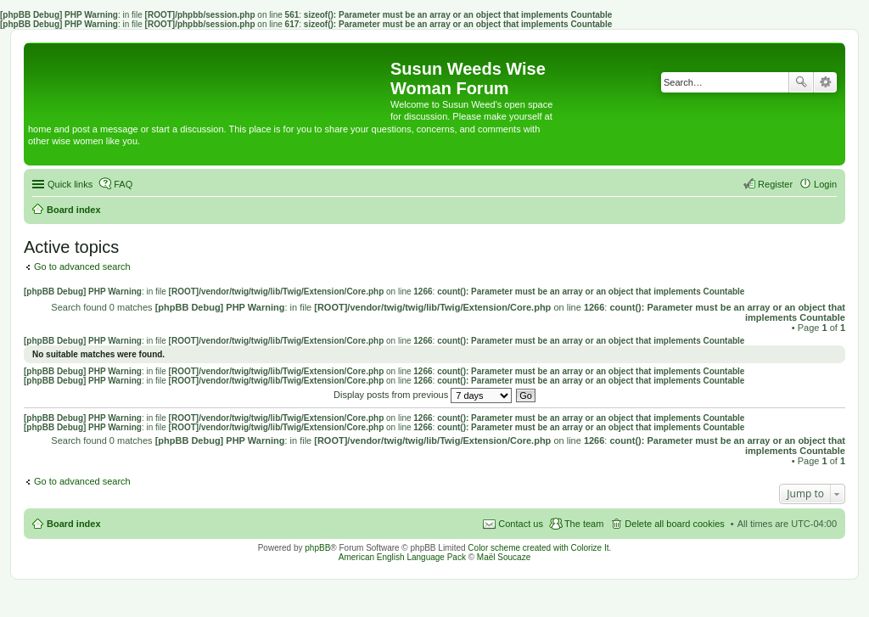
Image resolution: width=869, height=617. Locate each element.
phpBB (317, 547)
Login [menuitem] (825, 184)
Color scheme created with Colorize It (538, 547)
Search (801, 82)
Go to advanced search (82, 266)
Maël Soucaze (503, 557)
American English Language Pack (402, 557)
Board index (74, 524)
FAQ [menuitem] (123, 184)
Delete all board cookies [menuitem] (674, 524)
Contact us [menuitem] (520, 524)
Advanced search (825, 82)
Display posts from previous (423, 395)
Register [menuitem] (775, 184)
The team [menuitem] (583, 524)
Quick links (70, 184)
